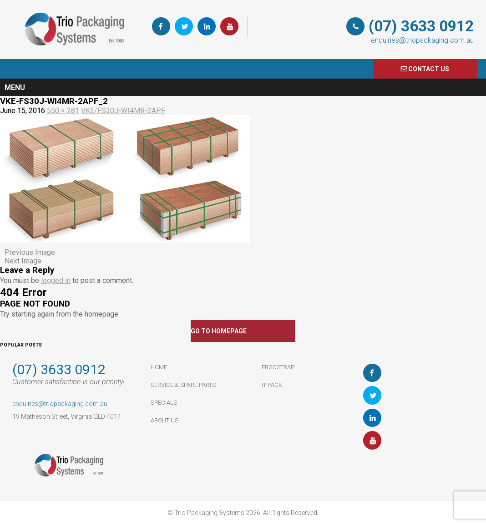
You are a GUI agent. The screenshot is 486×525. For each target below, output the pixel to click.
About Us (164, 420)
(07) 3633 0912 (421, 26)
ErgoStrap (278, 367)
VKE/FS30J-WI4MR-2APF (123, 110)
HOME (159, 367)
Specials (164, 402)
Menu (15, 87)
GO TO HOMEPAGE (219, 331)
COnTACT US (428, 69)
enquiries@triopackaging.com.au (422, 40)
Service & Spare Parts (183, 384)
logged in (56, 280)
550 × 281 (63, 110)
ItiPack (272, 384)
